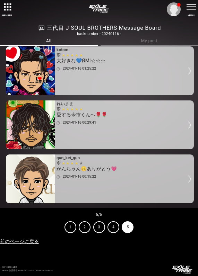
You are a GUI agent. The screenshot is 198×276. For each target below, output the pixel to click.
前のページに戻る (19, 241)
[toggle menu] (191, 7)
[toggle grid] (7, 7)
